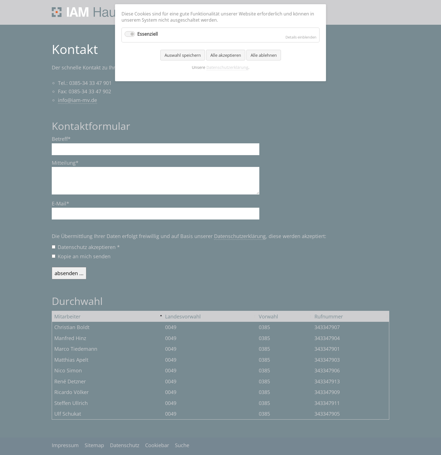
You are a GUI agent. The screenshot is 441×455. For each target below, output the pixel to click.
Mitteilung (65, 163)
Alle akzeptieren (225, 55)
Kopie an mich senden (84, 256)
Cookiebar (157, 445)
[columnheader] (107, 316)
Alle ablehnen (264, 55)
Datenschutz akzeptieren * (89, 247)
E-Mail (63, 203)
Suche (182, 445)
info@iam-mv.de (77, 100)
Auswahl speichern (183, 55)
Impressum (65, 445)
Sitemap (94, 445)
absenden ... (69, 273)
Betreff (63, 139)
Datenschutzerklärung (240, 236)
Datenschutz (124, 445)
